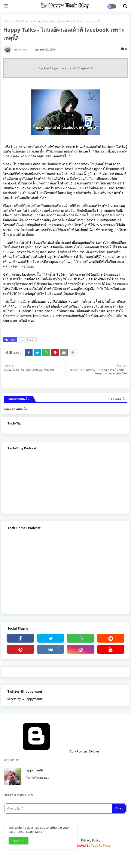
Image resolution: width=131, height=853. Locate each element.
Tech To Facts (100, 845)
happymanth (34, 770)
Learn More (34, 832)
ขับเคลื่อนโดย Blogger (51, 751)
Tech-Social (23, 21)
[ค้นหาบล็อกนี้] (58, 808)
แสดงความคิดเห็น (16, 409)
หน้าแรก (8, 21)
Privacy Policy (90, 840)
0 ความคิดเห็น (117, 399)
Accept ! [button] (18, 841)
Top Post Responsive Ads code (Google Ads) (65, 68)
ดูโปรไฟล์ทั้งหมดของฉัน (37, 777)
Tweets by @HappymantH (24, 699)
